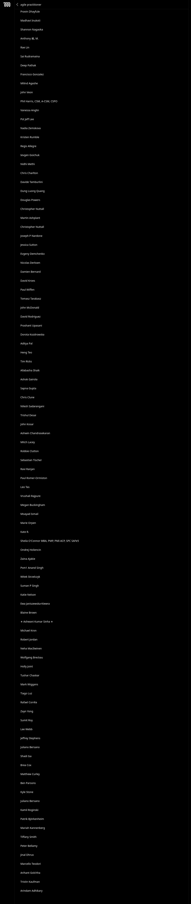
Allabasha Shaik (30, 370)
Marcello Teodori (31, 864)
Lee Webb (27, 729)
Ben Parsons (28, 783)
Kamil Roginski (29, 810)
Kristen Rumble (30, 137)
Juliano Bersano (30, 747)
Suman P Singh (30, 585)
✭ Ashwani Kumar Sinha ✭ (37, 621)
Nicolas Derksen (30, 262)
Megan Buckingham (33, 505)
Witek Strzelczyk (30, 576)
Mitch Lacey (28, 442)
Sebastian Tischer (31, 460)
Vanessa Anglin (30, 110)
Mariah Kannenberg (33, 828)
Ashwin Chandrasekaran (35, 433)
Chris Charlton (29, 173)
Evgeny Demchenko (33, 253)
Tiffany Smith (29, 837)
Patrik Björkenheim (32, 819)
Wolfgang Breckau (32, 657)
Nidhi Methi (28, 164)
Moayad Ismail (29, 514)
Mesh (7, 4)
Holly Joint (27, 666)
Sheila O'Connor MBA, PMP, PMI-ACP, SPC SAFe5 (50, 541)
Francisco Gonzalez (32, 74)
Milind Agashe (29, 83)
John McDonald (30, 307)
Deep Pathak (28, 65)
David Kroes (28, 280)
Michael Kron (29, 630)
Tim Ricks (26, 361)
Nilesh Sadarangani (32, 406)
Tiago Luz (26, 693)
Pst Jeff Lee (27, 119)
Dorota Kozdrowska (32, 334)
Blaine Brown (29, 612)
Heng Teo (26, 352)
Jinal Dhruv (27, 855)
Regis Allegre (28, 146)
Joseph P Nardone (32, 236)
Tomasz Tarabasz (31, 298)
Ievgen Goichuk (30, 155)
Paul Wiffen (28, 289)
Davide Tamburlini (32, 182)
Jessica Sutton (29, 245)
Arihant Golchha (30, 872)
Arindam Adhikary (32, 890)
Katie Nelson (28, 594)
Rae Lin (25, 47)
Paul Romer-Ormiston (34, 478)
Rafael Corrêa (29, 702)
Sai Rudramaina (30, 56)
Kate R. (25, 532)
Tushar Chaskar (30, 675)
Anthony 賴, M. (30, 38)
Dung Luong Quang (33, 191)
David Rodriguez (31, 316)
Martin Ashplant (30, 218)
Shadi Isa (26, 756)
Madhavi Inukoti (30, 20)
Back (18, 4)
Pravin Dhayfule (30, 11)
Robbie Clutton (30, 451)
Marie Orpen (28, 523)
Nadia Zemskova (31, 128)
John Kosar (27, 424)
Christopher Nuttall (32, 209)
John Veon (27, 92)
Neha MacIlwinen (31, 648)
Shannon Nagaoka (32, 29)
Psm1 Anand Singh (32, 567)
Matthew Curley (30, 774)
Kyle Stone (27, 792)
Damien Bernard (31, 271)
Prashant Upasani (31, 325)
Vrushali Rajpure (31, 496)
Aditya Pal (27, 343)
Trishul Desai (28, 415)
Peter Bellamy (29, 846)
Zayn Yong (27, 711)
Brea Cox (26, 765)
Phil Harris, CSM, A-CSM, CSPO (39, 101)
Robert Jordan (29, 639)
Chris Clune (28, 397)
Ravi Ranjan (28, 469)
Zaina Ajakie (28, 558)
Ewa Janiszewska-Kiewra (35, 603)
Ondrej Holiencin (31, 550)
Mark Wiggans (29, 684)
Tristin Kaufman (30, 881)
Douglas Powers (30, 200)
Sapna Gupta (28, 388)
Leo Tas (25, 487)
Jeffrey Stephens (30, 738)
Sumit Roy (27, 720)
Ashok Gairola (29, 379)
